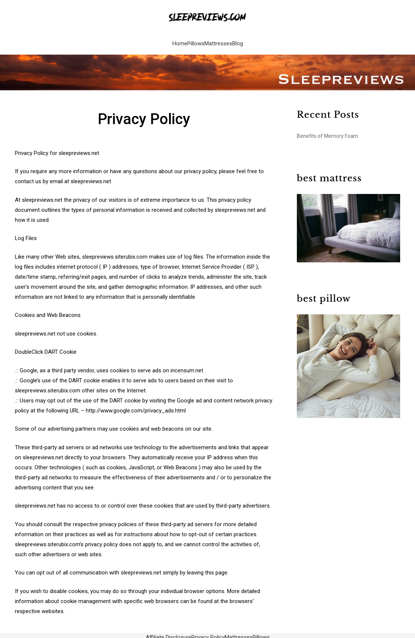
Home (179, 41)
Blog (237, 41)
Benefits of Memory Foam (327, 132)
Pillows (195, 41)
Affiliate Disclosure (168, 633)
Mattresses (218, 41)
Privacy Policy (208, 633)
